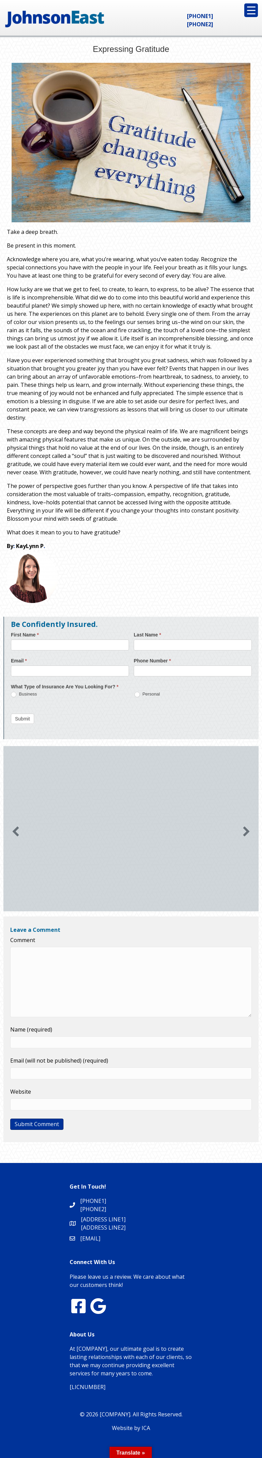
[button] (15, 831)
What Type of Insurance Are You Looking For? (64, 686)
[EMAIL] (90, 1238)
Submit (22, 718)
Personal (147, 694)
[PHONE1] (200, 16)
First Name (25, 634)
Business (24, 694)
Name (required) (31, 1029)
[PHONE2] (200, 24)
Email (19, 660)
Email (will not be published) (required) (59, 1060)
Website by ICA (131, 1428)
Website (20, 1091)
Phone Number (152, 660)
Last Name (147, 634)
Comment (22, 940)
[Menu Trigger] (251, 10)
